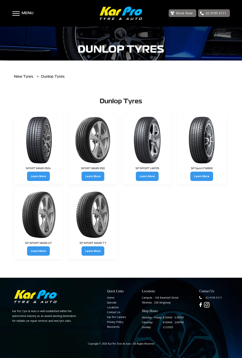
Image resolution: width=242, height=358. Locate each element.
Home (110, 297)
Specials (112, 302)
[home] (121, 13)
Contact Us (113, 312)
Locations (113, 307)
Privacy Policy (115, 322)
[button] (16, 12)
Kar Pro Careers (116, 317)
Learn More (38, 176)
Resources (113, 326)
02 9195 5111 (214, 297)
